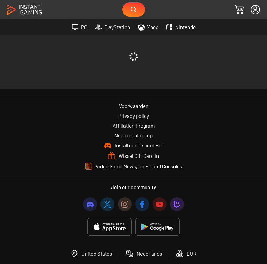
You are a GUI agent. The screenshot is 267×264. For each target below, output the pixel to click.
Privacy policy (133, 116)
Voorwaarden (133, 106)
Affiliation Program (134, 125)
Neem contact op (133, 135)
